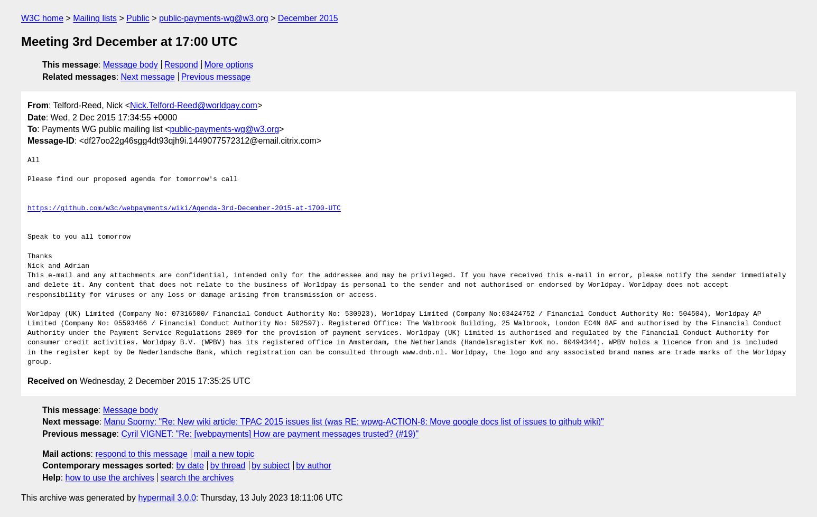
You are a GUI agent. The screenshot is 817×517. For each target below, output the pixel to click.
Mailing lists (95, 18)
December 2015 (308, 18)
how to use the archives (110, 477)
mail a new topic (224, 453)
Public (138, 18)
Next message (148, 76)
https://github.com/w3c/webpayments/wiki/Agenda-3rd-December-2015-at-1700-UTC (184, 208)
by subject (271, 465)
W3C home (42, 18)
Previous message (216, 76)
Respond (181, 64)
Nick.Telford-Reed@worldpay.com (193, 105)
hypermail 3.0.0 (167, 497)
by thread (228, 465)
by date (189, 465)
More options (229, 64)
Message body (130, 64)
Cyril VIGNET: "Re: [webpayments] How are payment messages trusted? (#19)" (270, 433)
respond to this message (141, 453)
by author (313, 465)
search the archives (197, 477)
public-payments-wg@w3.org (213, 18)
